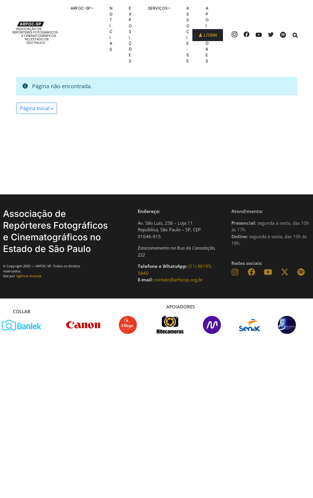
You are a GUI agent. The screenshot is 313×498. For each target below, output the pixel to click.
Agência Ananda (28, 276)
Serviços (157, 8)
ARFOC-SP (81, 8)
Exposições (130, 34)
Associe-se (187, 34)
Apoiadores (207, 34)
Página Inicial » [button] (36, 108)
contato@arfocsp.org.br (178, 280)
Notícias (111, 29)
